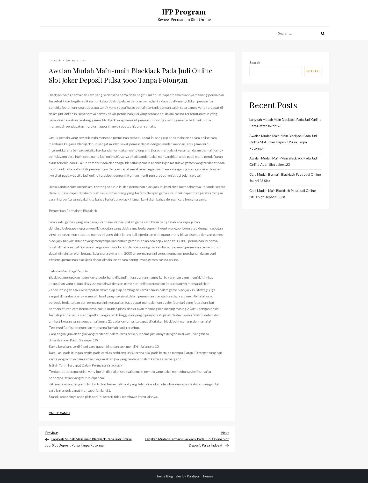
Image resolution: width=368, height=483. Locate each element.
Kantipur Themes (200, 476)
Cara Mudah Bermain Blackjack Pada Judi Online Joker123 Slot (285, 177)
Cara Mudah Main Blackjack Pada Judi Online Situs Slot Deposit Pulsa (282, 193)
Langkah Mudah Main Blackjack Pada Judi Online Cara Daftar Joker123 (285, 122)
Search (254, 62)
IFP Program (184, 11)
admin (57, 60)
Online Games (59, 413)
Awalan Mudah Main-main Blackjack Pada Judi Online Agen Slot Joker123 (283, 161)
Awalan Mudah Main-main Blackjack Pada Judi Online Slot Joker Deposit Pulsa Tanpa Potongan (283, 142)
